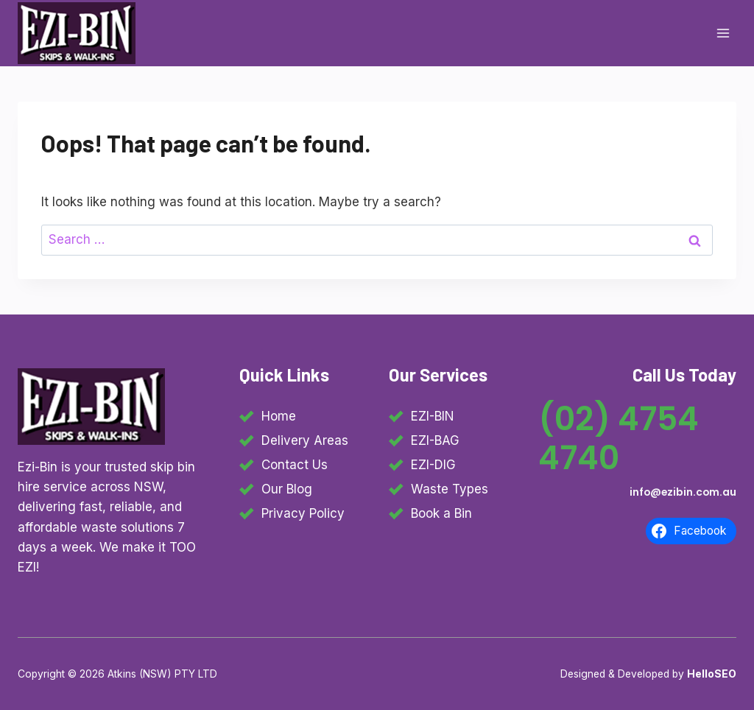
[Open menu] (722, 32)
